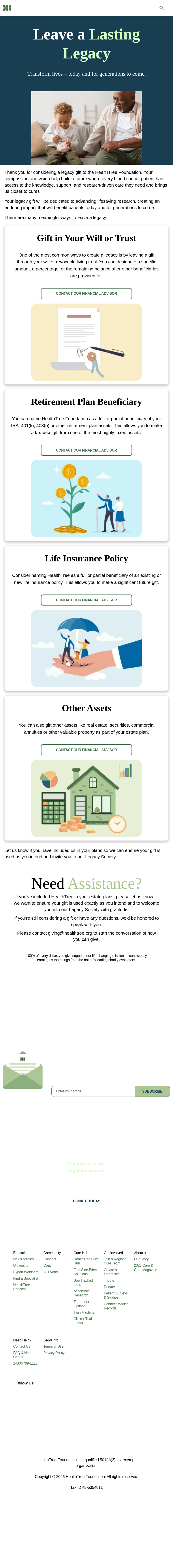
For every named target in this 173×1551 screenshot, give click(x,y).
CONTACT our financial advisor (86, 299)
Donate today (86, 1239)
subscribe (152, 1129)
